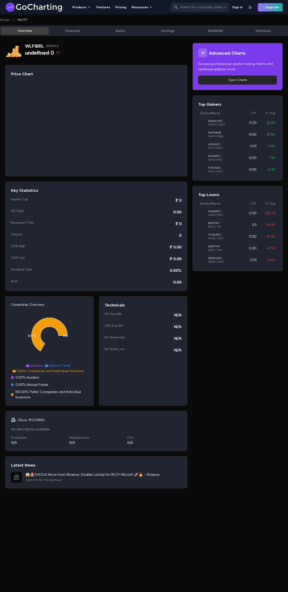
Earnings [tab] (168, 31)
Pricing (120, 7)
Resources (142, 7)
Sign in (237, 7)
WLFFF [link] (23, 20)
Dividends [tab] (215, 31)
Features (103, 7)
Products (81, 7)
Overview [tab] (25, 31)
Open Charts (237, 80)
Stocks (5, 20)
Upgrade (270, 7)
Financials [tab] (72, 31)
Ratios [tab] (120, 31)
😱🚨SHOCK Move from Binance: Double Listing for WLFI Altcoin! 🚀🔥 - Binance (92, 474)
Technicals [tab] (263, 31)
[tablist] (144, 31)
